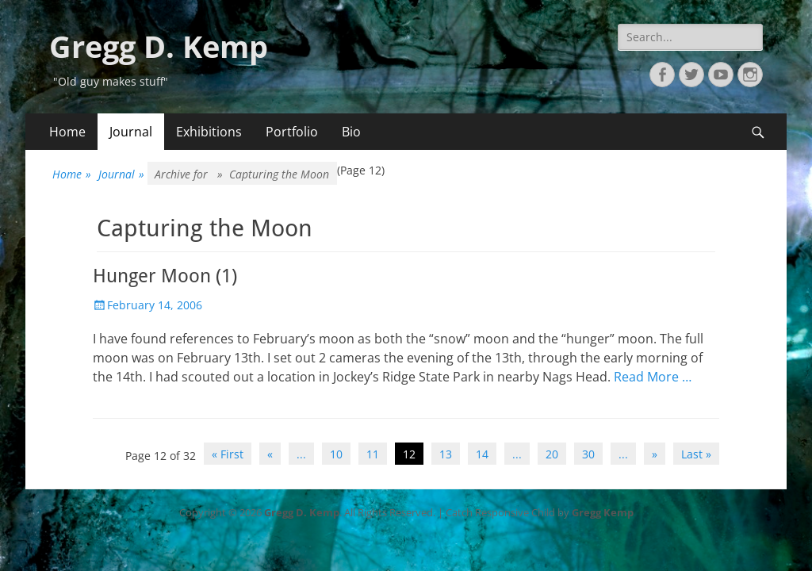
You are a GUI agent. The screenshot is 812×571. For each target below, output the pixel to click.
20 (552, 454)
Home (67, 131)
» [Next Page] (654, 454)
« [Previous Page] (270, 454)
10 (336, 454)
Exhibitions (209, 131)
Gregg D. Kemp (158, 46)
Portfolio (292, 131)
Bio (351, 131)
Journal (130, 131)
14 (482, 454)
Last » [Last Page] (696, 454)
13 (445, 454)
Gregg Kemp (603, 512)
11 (372, 454)
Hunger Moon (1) (165, 276)
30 (588, 454)
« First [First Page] (227, 454)
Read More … (652, 376)
